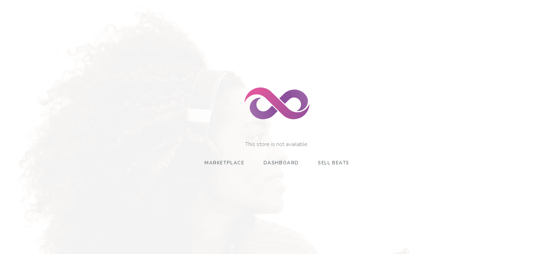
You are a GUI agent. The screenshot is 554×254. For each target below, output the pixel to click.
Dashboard (281, 163)
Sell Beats (333, 163)
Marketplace (224, 163)
